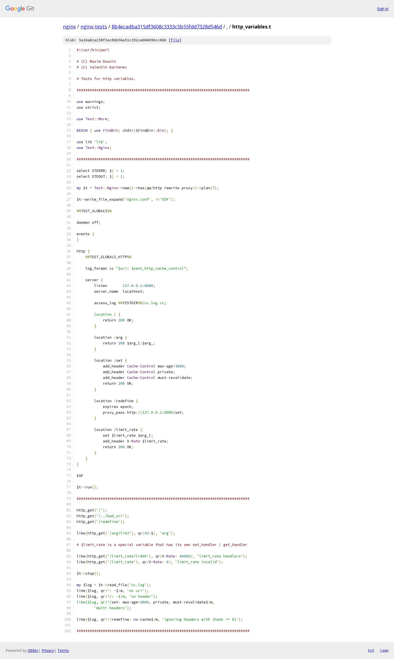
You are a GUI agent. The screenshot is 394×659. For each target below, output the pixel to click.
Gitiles (33, 650)
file (175, 40)
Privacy (48, 650)
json (384, 650)
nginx (69, 26)
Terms (63, 650)
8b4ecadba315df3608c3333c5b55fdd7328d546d (167, 26)
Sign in (383, 8)
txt (371, 650)
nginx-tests (93, 26)
